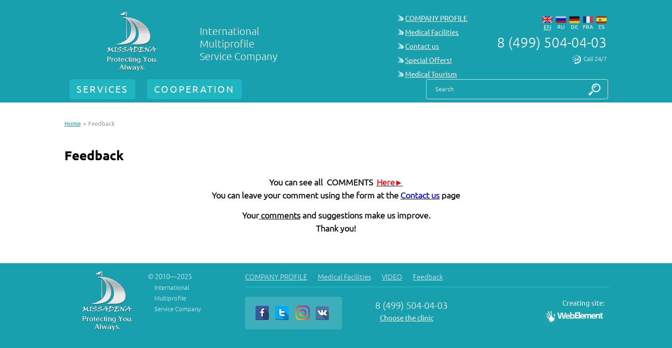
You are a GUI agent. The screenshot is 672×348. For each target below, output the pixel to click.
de (574, 27)
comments (280, 215)
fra (588, 27)
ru (561, 27)
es (601, 27)
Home (72, 123)
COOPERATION (194, 89)
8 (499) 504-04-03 (552, 42)
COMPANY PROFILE (436, 18)
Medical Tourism (431, 74)
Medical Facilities (432, 32)
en (547, 27)
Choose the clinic (407, 318)
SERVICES (102, 89)
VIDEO (392, 277)
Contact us (422, 46)
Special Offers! (428, 60)
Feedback (428, 277)
